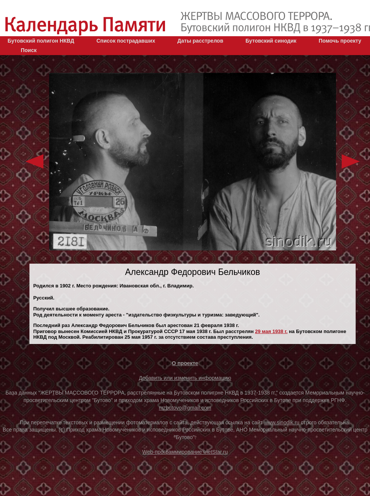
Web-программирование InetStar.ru (185, 452)
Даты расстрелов (200, 41)
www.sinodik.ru (281, 422)
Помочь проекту (340, 41)
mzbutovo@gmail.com (185, 408)
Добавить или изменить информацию (185, 378)
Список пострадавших (125, 41)
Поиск (29, 50)
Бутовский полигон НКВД (41, 41)
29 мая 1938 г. (271, 331)
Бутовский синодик (270, 41)
